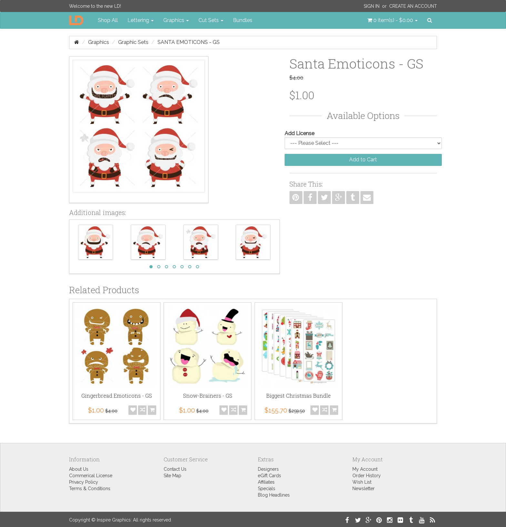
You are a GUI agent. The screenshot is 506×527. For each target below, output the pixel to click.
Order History (366, 475)
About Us (78, 469)
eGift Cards (269, 475)
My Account (365, 469)
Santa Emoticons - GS (188, 42)
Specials (266, 488)
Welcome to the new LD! (95, 6)
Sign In (372, 6)
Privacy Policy (83, 482)
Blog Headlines (274, 495)
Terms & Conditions (89, 488)
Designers (268, 469)
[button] (392, 20)
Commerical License (90, 475)
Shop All (108, 20)
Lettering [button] (140, 20)
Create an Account (413, 6)
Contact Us (175, 469)
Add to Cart (363, 159)
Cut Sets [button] (210, 20)
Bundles (242, 20)
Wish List (361, 482)
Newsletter (363, 488)
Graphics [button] (176, 20)
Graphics (98, 42)
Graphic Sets (133, 42)
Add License (299, 133)
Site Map (172, 475)
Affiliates (266, 482)
